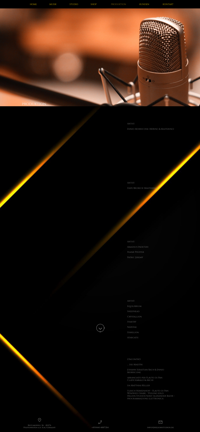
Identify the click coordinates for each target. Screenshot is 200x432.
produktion (34, 103)
